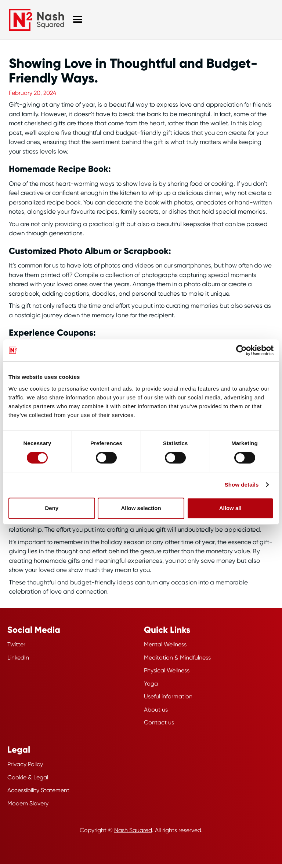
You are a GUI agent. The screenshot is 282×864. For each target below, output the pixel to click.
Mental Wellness (165, 644)
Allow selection (141, 508)
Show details (242, 484)
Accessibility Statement (38, 790)
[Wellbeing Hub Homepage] (36, 20)
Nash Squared (133, 830)
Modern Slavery (27, 803)
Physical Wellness (166, 670)
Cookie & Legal (27, 777)
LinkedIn (18, 657)
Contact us (159, 722)
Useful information (168, 696)
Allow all (230, 508)
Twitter (16, 644)
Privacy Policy (25, 764)
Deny (51, 508)
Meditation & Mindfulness (177, 657)
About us (156, 709)
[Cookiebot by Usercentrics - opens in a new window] (241, 350)
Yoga (151, 683)
